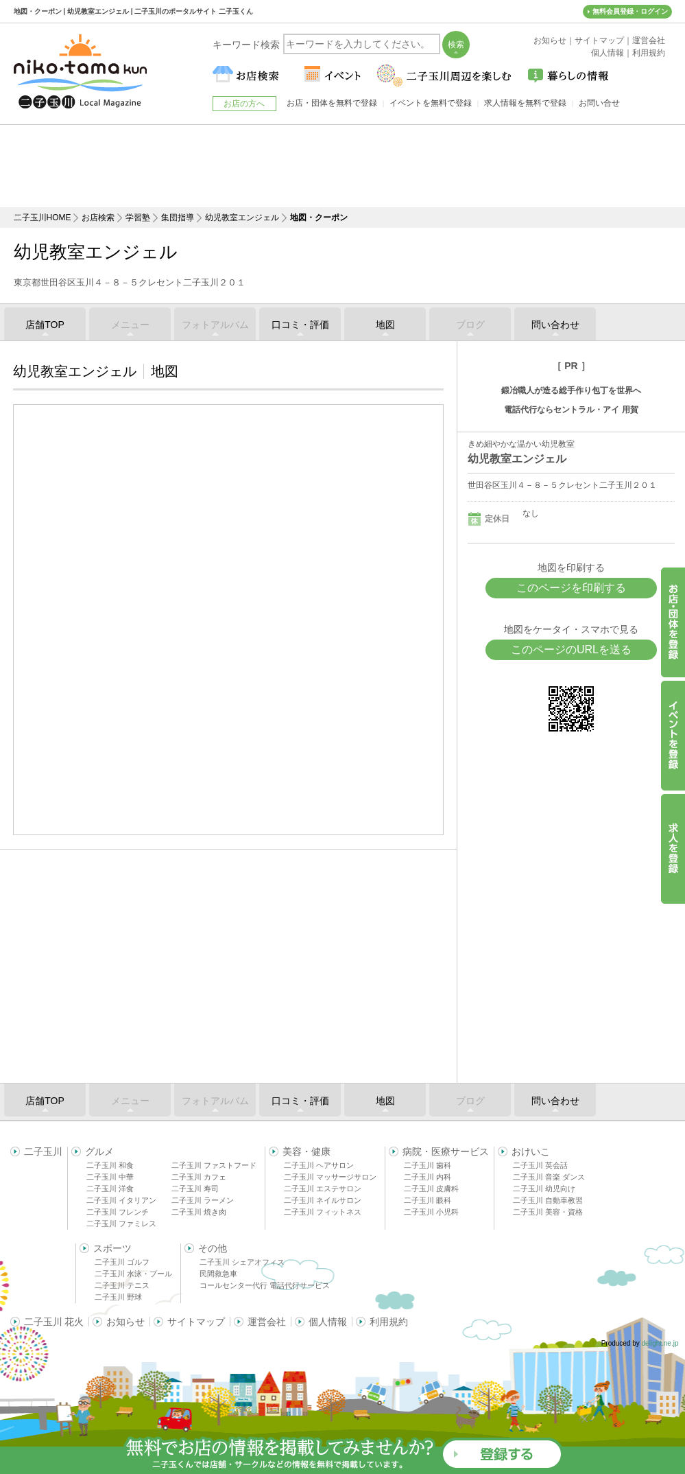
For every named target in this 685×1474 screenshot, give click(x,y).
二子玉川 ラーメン (202, 1200)
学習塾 (137, 217)
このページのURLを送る (571, 649)
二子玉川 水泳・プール (133, 1274)
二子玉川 (43, 1151)
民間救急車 (218, 1274)
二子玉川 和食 (110, 1165)
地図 (385, 324)
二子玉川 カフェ (198, 1177)
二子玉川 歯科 (427, 1165)
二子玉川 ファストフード (213, 1165)
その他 (212, 1248)
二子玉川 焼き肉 (198, 1212)
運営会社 (267, 1321)
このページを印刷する (571, 588)
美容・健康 (307, 1151)
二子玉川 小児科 (431, 1212)
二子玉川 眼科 (427, 1200)
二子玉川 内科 (427, 1177)
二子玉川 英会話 (540, 1165)
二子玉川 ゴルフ (122, 1262)
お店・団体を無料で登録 (332, 103)
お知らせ (125, 1321)
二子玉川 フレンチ (117, 1212)
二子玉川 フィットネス (322, 1212)
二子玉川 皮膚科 (431, 1188)
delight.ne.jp (660, 1343)
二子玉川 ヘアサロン (319, 1165)
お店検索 (98, 217)
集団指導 (177, 217)
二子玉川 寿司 (195, 1188)
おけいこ (531, 1151)
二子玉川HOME (42, 217)
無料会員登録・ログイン (630, 11)
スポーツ (112, 1248)
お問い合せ (599, 103)
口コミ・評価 (300, 324)
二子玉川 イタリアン (121, 1200)
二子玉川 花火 (54, 1321)
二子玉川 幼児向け (544, 1188)
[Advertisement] (343, 166)
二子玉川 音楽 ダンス (549, 1177)
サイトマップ (196, 1321)
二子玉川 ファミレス (121, 1223)
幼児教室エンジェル (242, 217)
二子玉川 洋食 (110, 1188)
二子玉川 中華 (110, 1177)
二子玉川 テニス (122, 1285)
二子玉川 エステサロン (322, 1188)
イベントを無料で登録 (430, 103)
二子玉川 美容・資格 (548, 1212)
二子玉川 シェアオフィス (242, 1262)
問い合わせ (555, 324)
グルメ (99, 1151)
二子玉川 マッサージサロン (330, 1177)
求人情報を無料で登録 (525, 103)
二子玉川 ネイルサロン (322, 1200)
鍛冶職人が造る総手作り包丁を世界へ (571, 390)
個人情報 (328, 1321)
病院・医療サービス (445, 1151)
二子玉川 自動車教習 (548, 1200)
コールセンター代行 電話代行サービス (265, 1285)
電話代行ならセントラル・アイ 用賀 (571, 409)
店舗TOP (44, 324)
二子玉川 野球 (118, 1297)
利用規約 (389, 1321)
